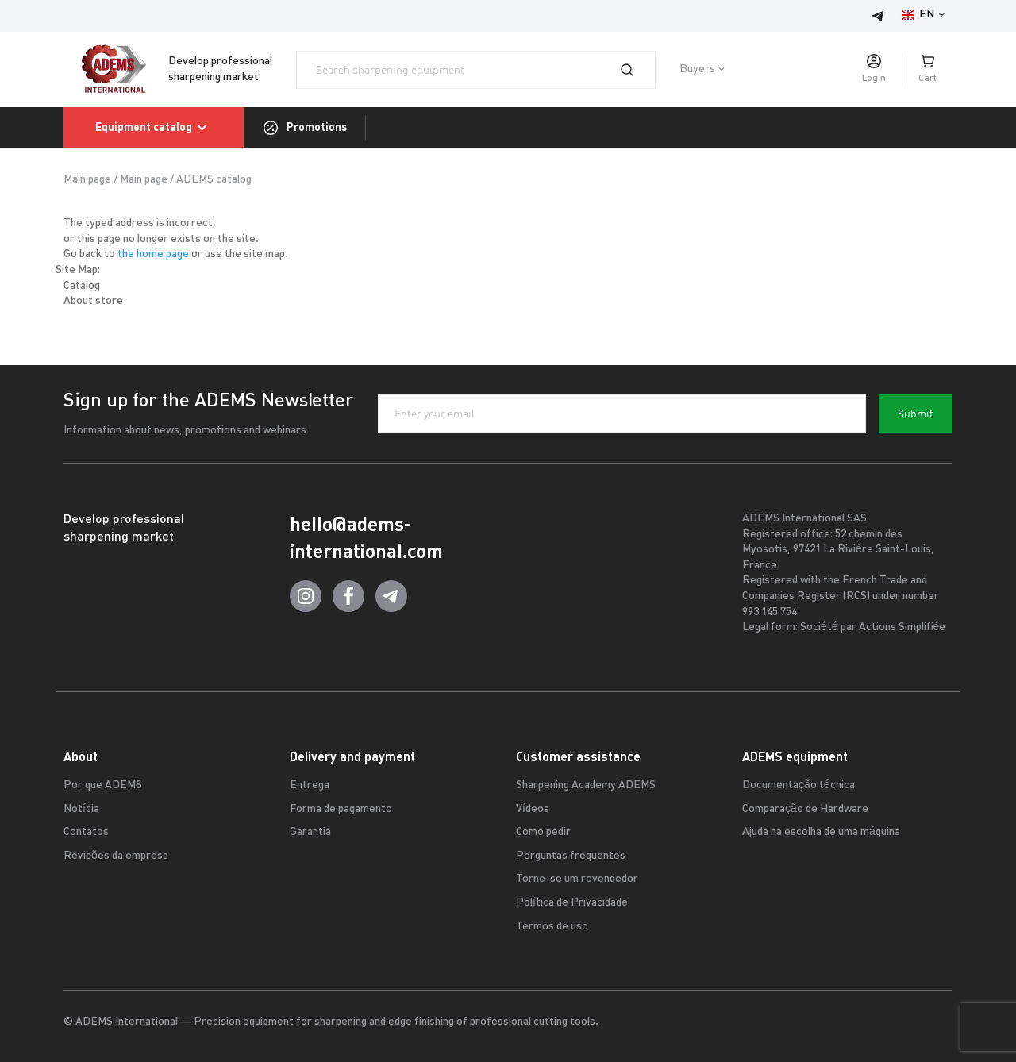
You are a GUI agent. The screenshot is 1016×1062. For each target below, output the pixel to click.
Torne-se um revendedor (577, 879)
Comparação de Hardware (805, 809)
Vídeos (532, 809)
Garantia (310, 832)
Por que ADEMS (103, 785)
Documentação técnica (798, 785)
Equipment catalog (153, 127)
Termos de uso (552, 927)
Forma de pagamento (341, 809)
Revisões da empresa (116, 856)
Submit (915, 413)
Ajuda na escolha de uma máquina (821, 832)
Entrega (309, 785)
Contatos (86, 832)
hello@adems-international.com (366, 538)
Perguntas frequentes (570, 856)
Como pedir (543, 832)
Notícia (81, 809)
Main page (87, 180)
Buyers (697, 69)
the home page (153, 254)
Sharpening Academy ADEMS (586, 785)
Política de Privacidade (572, 903)
